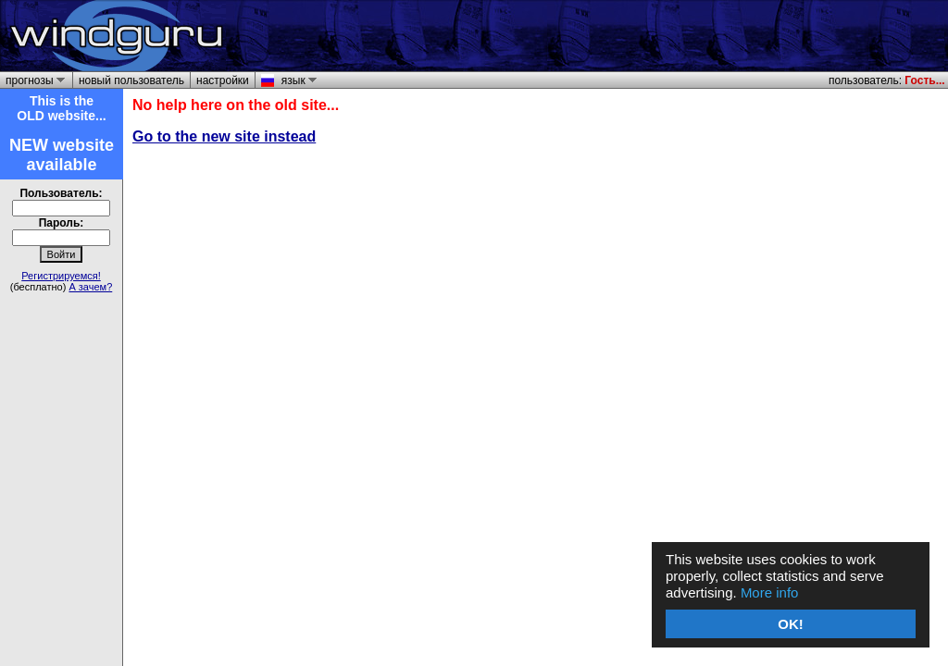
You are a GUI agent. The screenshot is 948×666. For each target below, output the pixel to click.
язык (296, 80)
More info (770, 592)
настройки (222, 80)
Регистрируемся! (61, 275)
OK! (791, 624)
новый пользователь (131, 80)
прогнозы (32, 80)
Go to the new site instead (224, 136)
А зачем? (90, 286)
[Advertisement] (727, 36)
